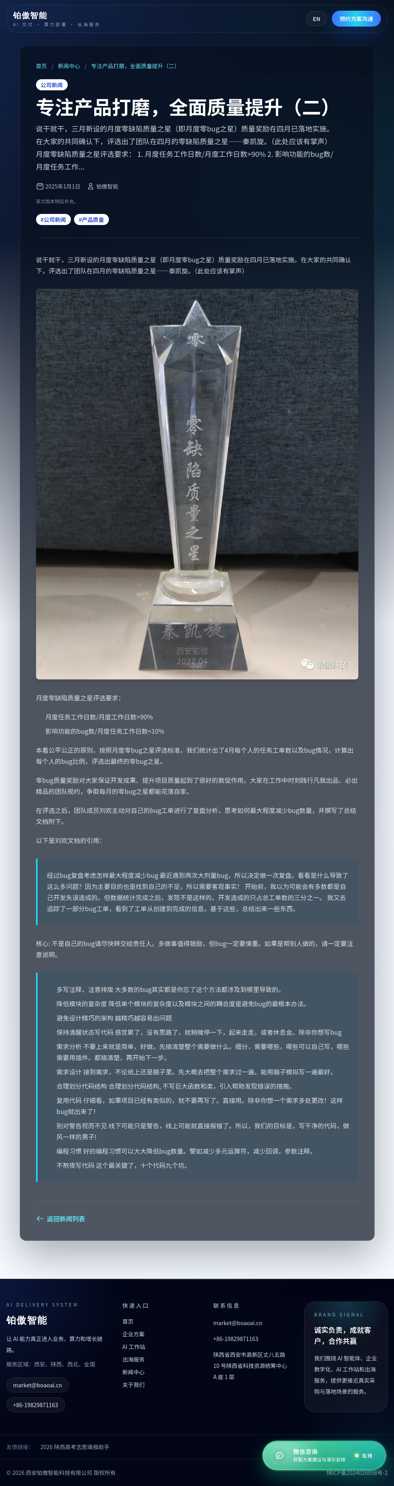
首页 (42, 66)
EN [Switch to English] (316, 19)
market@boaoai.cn (37, 1385)
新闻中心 (69, 66)
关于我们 (133, 1385)
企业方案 (133, 1334)
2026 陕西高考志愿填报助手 (74, 1447)
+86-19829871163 (35, 1405)
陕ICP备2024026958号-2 (357, 1472)
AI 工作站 (133, 1347)
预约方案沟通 (356, 19)
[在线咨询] (324, 1455)
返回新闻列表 (60, 1218)
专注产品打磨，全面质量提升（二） (135, 66)
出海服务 (133, 1359)
